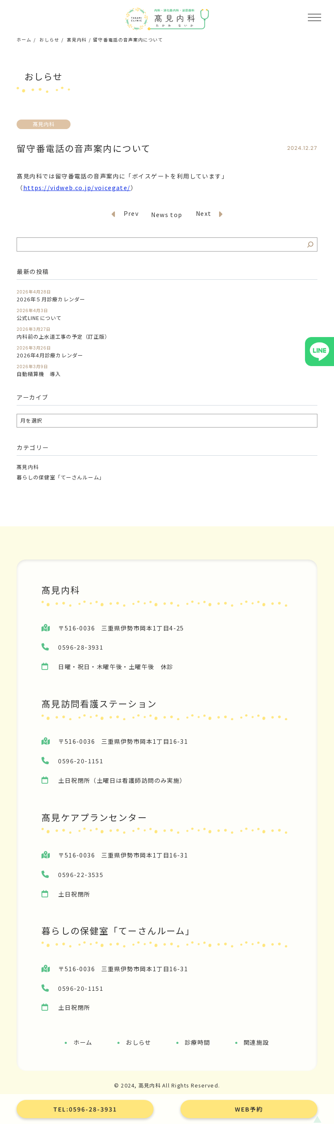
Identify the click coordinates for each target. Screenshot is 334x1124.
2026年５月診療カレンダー (51, 299)
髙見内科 (77, 40)
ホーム (24, 40)
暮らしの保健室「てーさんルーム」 (61, 477)
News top (166, 215)
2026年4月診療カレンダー (50, 355)
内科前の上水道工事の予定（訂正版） (63, 337)
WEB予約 (249, 1109)
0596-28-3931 (80, 647)
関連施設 (256, 1042)
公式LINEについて (39, 318)
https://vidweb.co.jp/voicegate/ (77, 187)
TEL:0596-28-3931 (85, 1109)
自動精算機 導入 (39, 374)
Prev (125, 214)
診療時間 (197, 1042)
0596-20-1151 (80, 761)
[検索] (310, 244)
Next (209, 214)
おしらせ (49, 40)
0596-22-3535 (80, 874)
